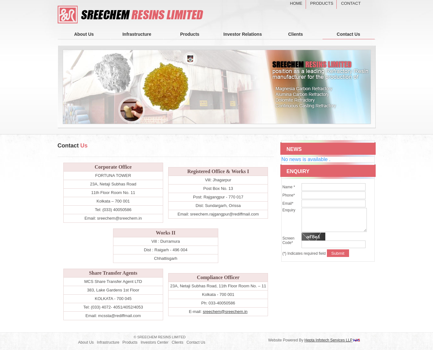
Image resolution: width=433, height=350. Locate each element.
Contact (351, 3)
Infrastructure (136, 34)
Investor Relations (242, 34)
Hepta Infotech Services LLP (328, 340)
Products (321, 3)
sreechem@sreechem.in (225, 311)
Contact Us (348, 34)
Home (296, 3)
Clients (295, 34)
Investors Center (155, 342)
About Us (84, 34)
